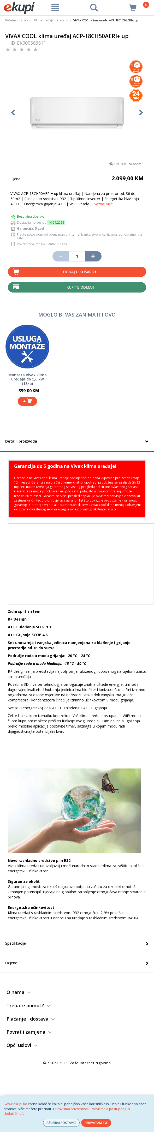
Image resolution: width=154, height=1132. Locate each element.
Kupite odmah (80, 287)
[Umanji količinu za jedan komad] (60, 256)
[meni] (55, 7)
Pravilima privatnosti (71, 1108)
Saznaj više (103, 203)
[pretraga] (94, 7)
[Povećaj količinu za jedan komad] (93, 256)
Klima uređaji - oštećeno (51, 20)
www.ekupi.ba (16, 1103)
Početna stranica (16, 20)
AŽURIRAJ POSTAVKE (61, 1123)
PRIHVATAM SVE (96, 1123)
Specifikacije (15, 943)
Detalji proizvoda (21, 441)
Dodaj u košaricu (80, 271)
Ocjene (11, 962)
